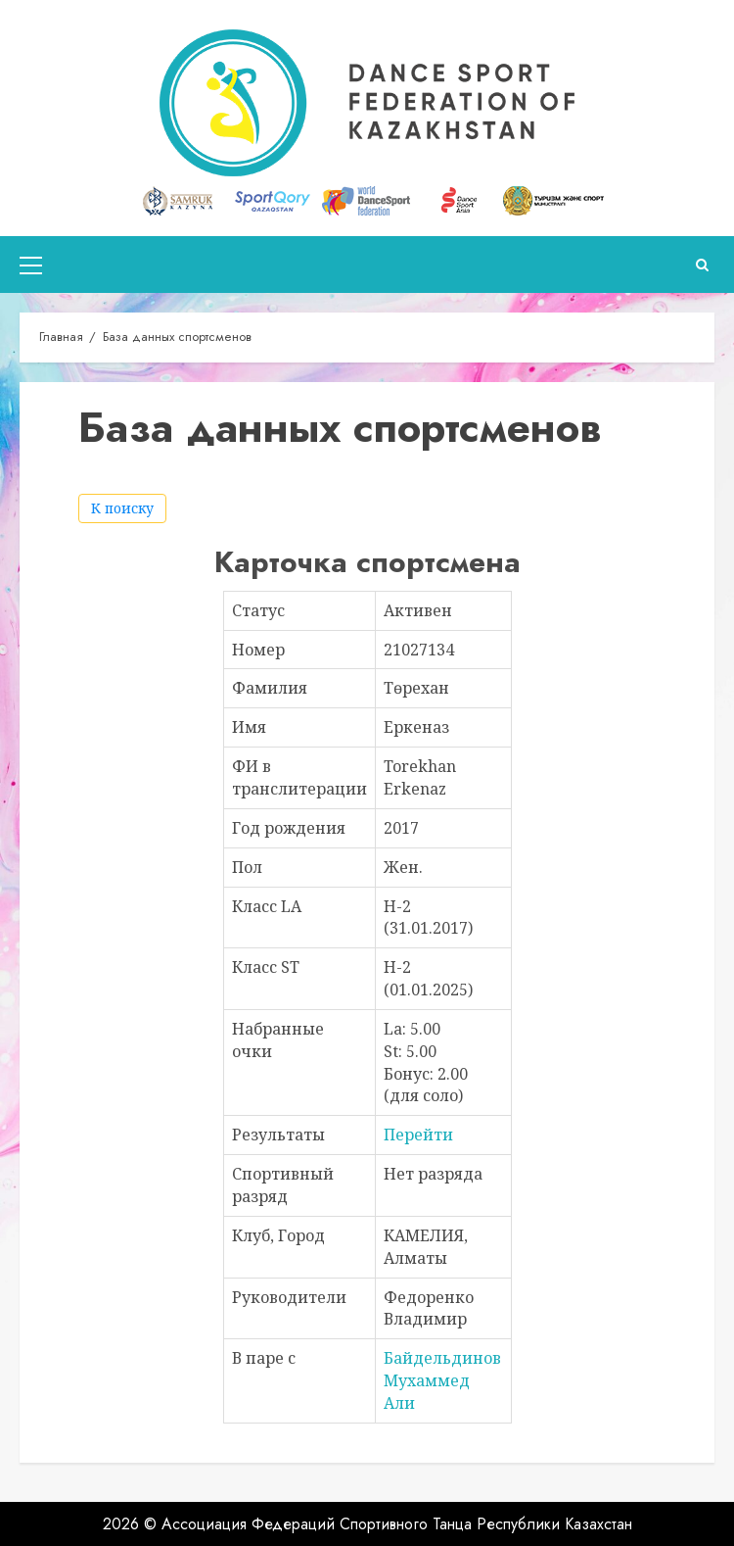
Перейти (418, 1134)
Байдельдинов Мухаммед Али (442, 1380)
